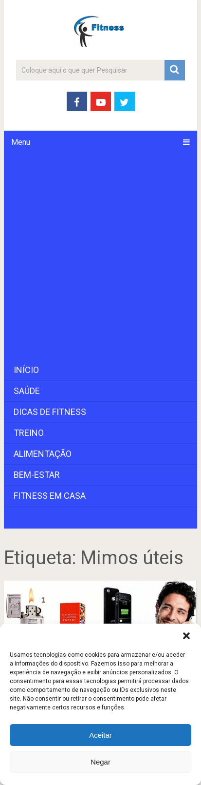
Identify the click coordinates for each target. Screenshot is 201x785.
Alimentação (43, 454)
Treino (29, 433)
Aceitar (100, 735)
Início (26, 370)
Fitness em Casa (50, 496)
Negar (100, 762)
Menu (20, 142)
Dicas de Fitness (50, 412)
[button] (186, 636)
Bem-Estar (37, 475)
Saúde (27, 391)
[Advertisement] (100, 256)
